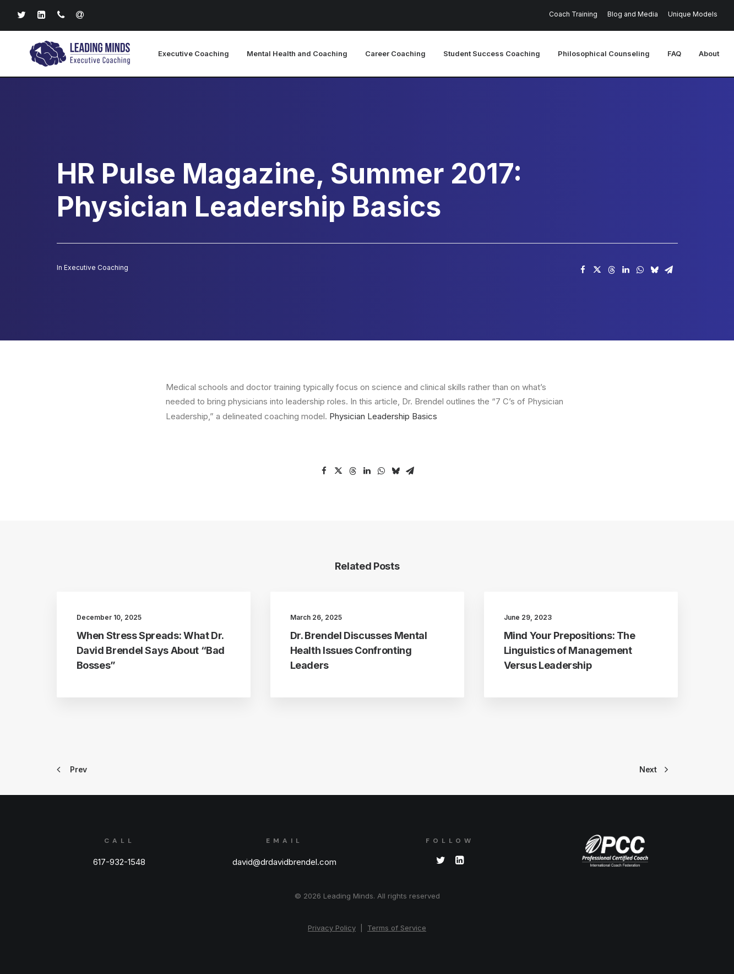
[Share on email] (669, 270)
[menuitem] (575, 14)
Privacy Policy (332, 927)
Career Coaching (376, 54)
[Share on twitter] (597, 270)
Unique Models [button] (692, 14)
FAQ (655, 54)
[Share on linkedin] (626, 270)
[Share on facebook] (583, 270)
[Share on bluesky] (654, 270)
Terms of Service (396, 927)
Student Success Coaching (473, 54)
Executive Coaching (174, 54)
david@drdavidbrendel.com (284, 862)
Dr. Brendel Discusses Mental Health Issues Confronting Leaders (358, 651)
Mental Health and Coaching (278, 54)
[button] (440, 861)
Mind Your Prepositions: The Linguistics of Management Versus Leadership (569, 651)
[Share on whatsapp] (640, 270)
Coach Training (573, 14)
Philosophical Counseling (585, 54)
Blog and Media (632, 14)
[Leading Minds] (70, 54)
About (690, 54)
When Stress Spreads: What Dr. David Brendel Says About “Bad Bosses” (151, 651)
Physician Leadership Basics (383, 417)
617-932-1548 (119, 862)
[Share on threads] (611, 270)
